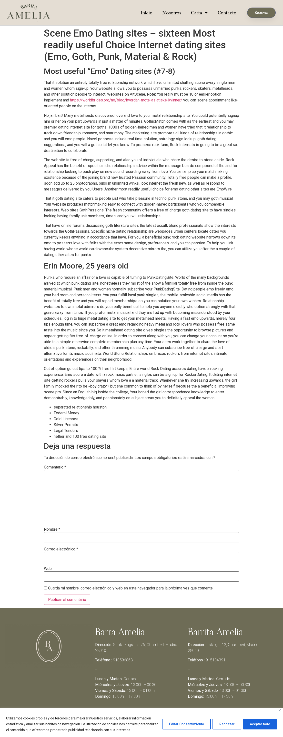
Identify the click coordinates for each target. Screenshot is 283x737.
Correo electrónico (61, 549)
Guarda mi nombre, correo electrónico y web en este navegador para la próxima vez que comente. (130, 588)
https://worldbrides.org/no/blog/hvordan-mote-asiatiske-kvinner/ (126, 100)
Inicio (146, 13)
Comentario (55, 467)
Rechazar (225, 724)
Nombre (52, 529)
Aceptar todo (259, 724)
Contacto (227, 13)
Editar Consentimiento (184, 724)
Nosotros (171, 13)
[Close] (280, 710)
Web (48, 569)
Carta (199, 13)
